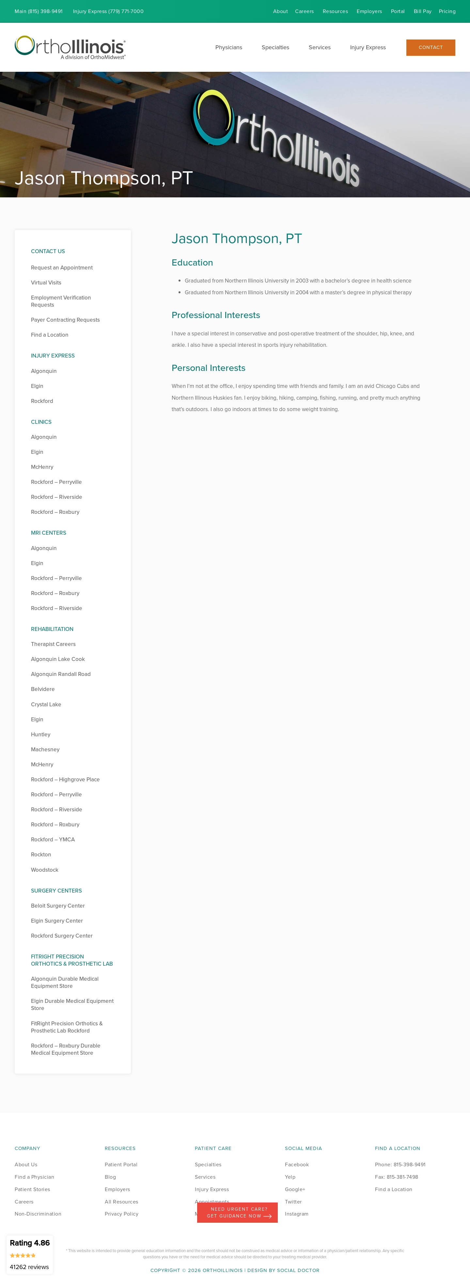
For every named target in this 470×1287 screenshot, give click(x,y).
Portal (398, 11)
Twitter (293, 1201)
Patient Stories (32, 1189)
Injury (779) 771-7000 (108, 11)
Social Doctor (298, 1270)
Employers (369, 11)
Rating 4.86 (30, 1254)
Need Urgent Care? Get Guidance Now (239, 1212)
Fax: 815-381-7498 (396, 1177)
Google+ (295, 1189)
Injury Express (368, 47)
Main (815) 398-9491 (39, 11)
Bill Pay (423, 11)
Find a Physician (34, 1177)
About (280, 11)
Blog (110, 1177)
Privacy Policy (121, 1214)
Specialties (275, 47)
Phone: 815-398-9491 (400, 1164)
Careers (304, 11)
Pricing (447, 11)
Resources (335, 11)
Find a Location (394, 1189)
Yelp (290, 1177)
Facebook (297, 1164)
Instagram (297, 1214)
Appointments (212, 1201)
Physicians (228, 47)
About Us (26, 1164)
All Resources (121, 1201)
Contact (431, 47)
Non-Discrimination (38, 1214)
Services (320, 47)
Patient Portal (121, 1164)
